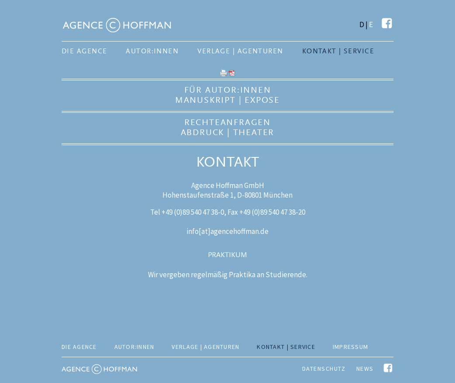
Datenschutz (324, 369)
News (365, 369)
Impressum (350, 347)
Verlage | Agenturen (240, 51)
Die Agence (84, 51)
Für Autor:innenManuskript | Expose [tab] (227, 95)
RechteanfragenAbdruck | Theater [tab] (228, 127)
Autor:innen (152, 51)
